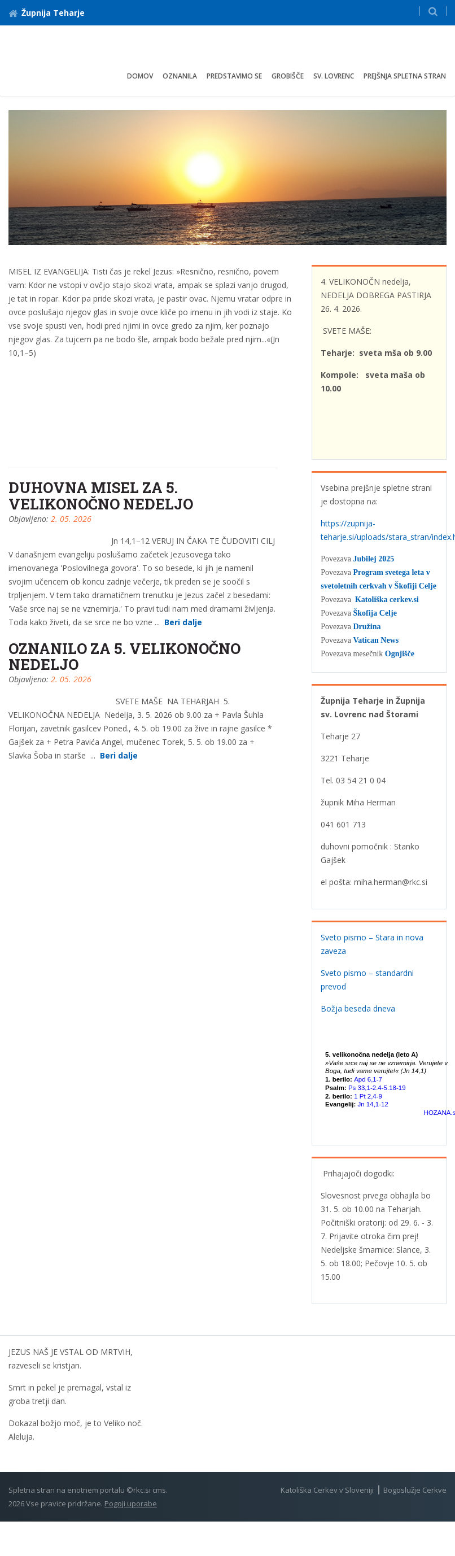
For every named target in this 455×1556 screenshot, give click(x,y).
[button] (433, 11)
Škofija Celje (374, 613)
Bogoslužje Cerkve (415, 1489)
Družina (366, 626)
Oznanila (180, 76)
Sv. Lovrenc (333, 76)
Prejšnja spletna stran (405, 76)
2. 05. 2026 (71, 518)
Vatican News (376, 640)
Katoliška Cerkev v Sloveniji (327, 1489)
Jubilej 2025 (373, 559)
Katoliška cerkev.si (387, 599)
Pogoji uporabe (130, 1503)
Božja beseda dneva (358, 1008)
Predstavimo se (234, 76)
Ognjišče (399, 654)
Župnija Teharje (46, 12)
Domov (140, 76)
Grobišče (288, 76)
